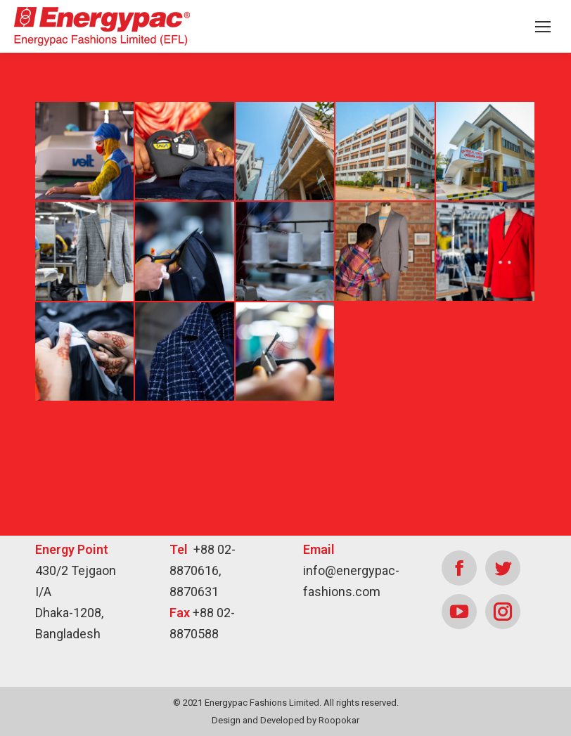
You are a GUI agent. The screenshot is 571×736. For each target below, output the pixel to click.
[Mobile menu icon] (543, 27)
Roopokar (339, 720)
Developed (282, 720)
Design (226, 720)
